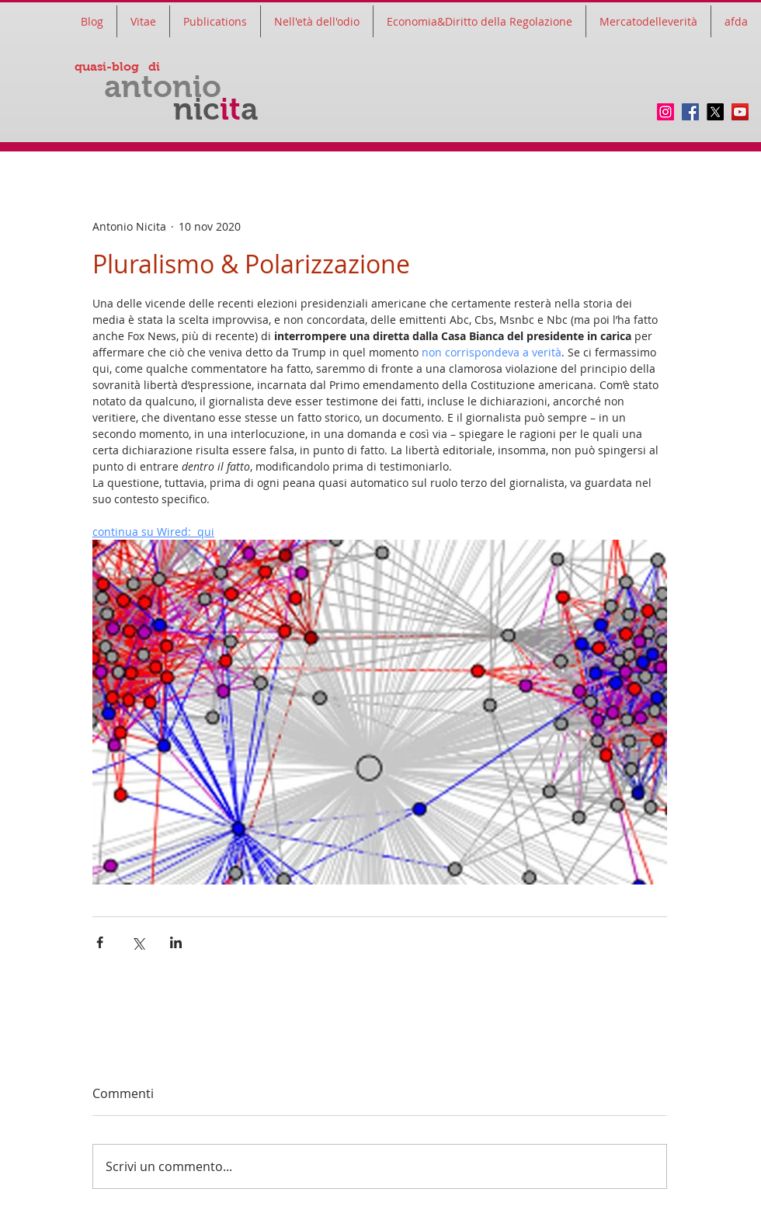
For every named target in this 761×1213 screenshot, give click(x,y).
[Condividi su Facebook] (99, 942)
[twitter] (715, 111)
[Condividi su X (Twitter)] (137, 942)
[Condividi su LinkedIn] (176, 942)
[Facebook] (690, 111)
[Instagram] (665, 111)
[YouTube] (740, 111)
